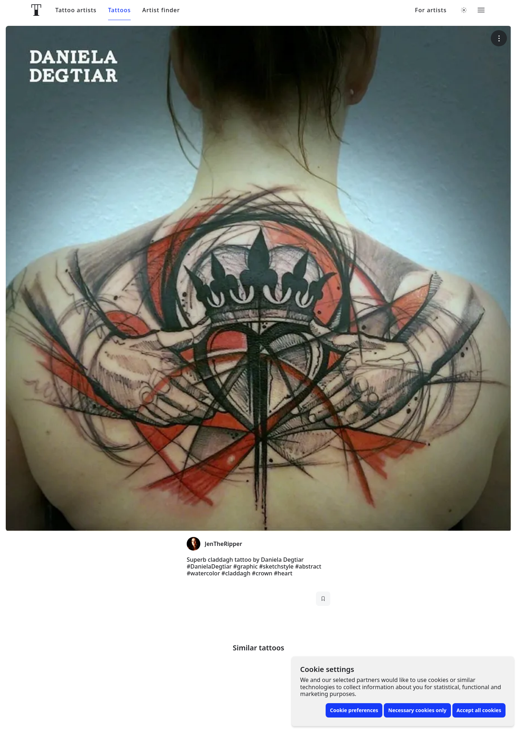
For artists (431, 10)
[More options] (499, 38)
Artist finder (161, 10)
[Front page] (36, 10)
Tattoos (119, 10)
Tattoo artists (76, 10)
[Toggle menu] (481, 10)
